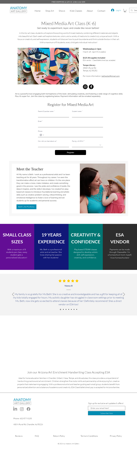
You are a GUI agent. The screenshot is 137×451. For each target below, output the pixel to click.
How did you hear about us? (47, 141)
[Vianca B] (60, 309)
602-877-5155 (26, 418)
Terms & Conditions (89, 436)
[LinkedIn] (15, 409)
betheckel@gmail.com (111, 76)
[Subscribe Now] (106, 413)
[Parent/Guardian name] (53, 115)
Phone (40, 131)
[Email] (70, 125)
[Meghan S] (63, 309)
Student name (77, 111)
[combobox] (87, 145)
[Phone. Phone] (73, 135)
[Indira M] (76, 309)
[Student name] (87, 115)
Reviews (18, 436)
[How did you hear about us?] (53, 145)
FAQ (37, 436)
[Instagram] (85, 86)
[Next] (124, 295)
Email (40, 121)
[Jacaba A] (71, 309)
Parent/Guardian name (46, 111)
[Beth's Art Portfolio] (26, 206)
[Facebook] (91, 86)
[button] (125, 10)
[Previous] (13, 295)
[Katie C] (68, 309)
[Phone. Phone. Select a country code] (41, 135)
